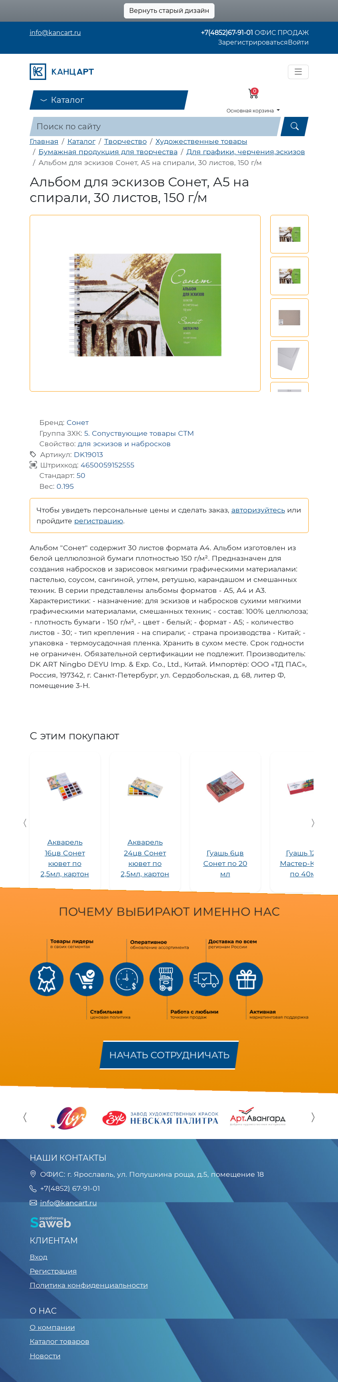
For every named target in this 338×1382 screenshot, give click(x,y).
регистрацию (98, 520)
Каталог (62, 100)
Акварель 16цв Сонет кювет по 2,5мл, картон (64, 858)
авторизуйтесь (258, 510)
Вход (38, 1257)
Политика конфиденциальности (89, 1285)
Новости (45, 1355)
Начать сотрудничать (169, 1054)
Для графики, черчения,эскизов (245, 151)
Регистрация (53, 1271)
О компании (52, 1327)
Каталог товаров (59, 1341)
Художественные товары (201, 141)
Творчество (125, 141)
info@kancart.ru (55, 33)
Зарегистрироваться (253, 42)
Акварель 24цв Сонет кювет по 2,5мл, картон (145, 858)
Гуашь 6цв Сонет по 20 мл (225, 863)
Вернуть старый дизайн (169, 10)
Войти (298, 42)
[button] (289, 234)
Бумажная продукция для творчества (108, 151)
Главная (44, 141)
